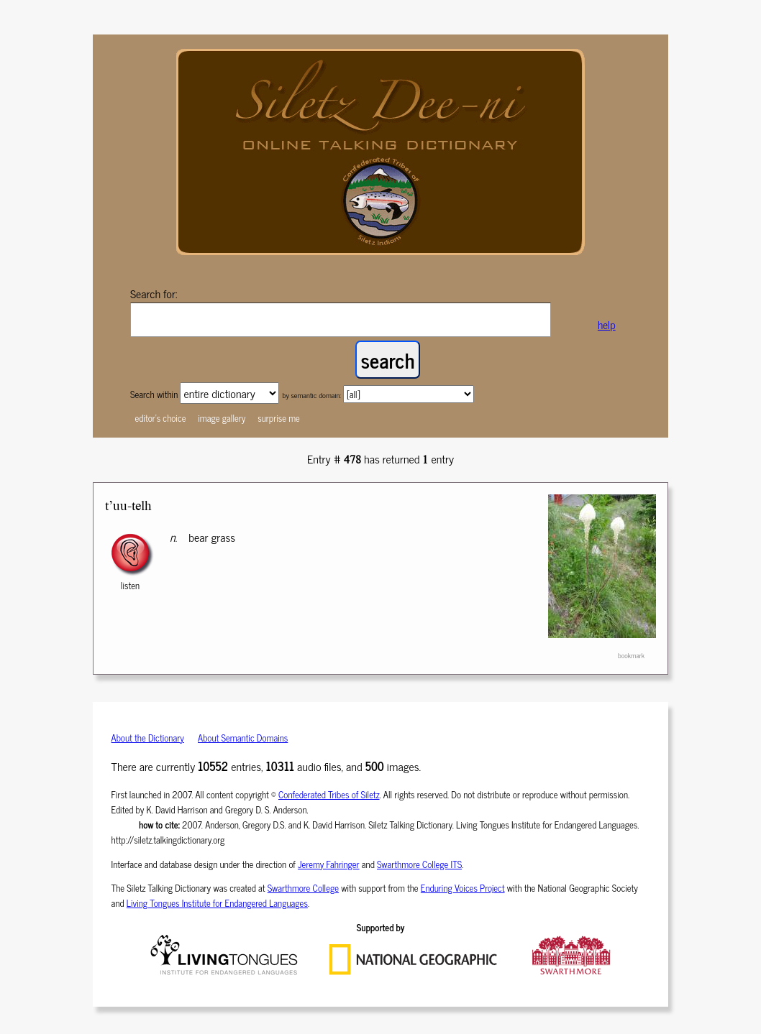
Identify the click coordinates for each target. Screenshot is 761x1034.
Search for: (154, 293)
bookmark (631, 655)
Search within (155, 394)
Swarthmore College (303, 887)
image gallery (221, 417)
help (607, 324)
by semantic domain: (311, 395)
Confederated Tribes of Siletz (329, 794)
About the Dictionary (147, 737)
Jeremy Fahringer (329, 864)
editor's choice (160, 417)
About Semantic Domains (243, 737)
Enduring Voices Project (463, 887)
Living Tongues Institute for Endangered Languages (217, 902)
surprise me (279, 417)
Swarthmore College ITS (419, 864)
